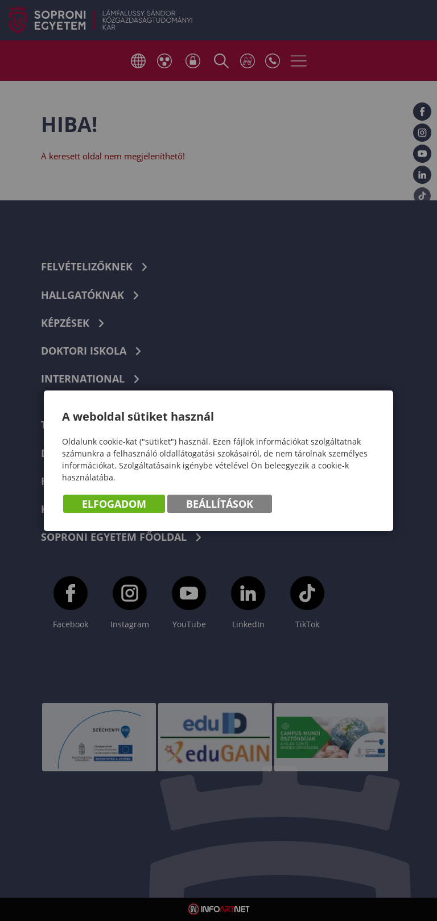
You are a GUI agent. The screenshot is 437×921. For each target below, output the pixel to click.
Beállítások (219, 504)
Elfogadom (114, 504)
